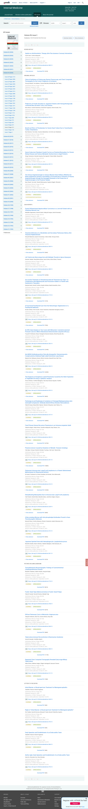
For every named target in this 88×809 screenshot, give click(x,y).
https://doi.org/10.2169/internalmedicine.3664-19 (40, 744)
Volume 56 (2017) (8, 143)
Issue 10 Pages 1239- (10, 110)
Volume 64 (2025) (8, 55)
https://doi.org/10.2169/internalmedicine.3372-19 (40, 531)
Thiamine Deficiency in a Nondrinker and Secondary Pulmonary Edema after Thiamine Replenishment (48, 234)
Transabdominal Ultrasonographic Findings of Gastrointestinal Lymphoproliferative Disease (44, 568)
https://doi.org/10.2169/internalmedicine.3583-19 (40, 437)
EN (79, 2)
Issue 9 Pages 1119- (10, 113)
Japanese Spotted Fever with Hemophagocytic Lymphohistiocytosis (46, 541)
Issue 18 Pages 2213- (10, 91)
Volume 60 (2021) (8, 69)
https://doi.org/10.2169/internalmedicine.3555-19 (40, 117)
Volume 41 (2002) (8, 195)
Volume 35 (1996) (8, 215)
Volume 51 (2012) (8, 160)
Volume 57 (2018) (8, 140)
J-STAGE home (7, 18)
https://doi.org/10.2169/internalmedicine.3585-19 (40, 246)
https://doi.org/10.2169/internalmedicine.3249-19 (40, 699)
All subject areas (8, 799)
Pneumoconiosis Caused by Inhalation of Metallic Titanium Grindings (46, 448)
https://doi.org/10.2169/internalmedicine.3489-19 (40, 269)
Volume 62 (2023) (8, 62)
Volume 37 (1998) (8, 208)
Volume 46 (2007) (8, 177)
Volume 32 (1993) (8, 226)
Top (42, 791)
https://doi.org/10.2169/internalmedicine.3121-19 (40, 673)
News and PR (34, 2)
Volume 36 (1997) (8, 212)
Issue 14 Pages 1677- (10, 101)
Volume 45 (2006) (8, 181)
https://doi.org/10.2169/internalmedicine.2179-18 (40, 295)
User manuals (57, 797)
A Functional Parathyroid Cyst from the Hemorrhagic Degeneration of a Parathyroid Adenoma (47, 306)
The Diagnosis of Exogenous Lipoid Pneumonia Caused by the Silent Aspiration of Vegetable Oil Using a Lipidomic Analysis (49, 377)
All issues (37, 14)
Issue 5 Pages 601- (9, 122)
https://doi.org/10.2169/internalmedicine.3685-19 (40, 65)
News (39, 797)
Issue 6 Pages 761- (9, 120)
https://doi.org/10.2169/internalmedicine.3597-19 (40, 164)
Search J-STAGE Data (10, 806)
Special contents (42, 802)
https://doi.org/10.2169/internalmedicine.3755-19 (40, 767)
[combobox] (55, 23)
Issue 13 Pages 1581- (10, 103)
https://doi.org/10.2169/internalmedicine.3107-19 (40, 414)
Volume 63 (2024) (8, 59)
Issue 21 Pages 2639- (10, 84)
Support (42, 2)
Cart (74, 2)
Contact (56, 804)
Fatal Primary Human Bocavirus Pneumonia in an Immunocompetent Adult (48, 425)
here (83, 806)
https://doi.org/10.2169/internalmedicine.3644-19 (40, 626)
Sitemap (56, 806)
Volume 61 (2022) (8, 66)
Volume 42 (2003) (8, 191)
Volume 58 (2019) (8, 136)
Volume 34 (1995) (8, 219)
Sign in (70, 2)
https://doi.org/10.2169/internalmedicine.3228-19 (40, 506)
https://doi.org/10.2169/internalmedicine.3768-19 (40, 603)
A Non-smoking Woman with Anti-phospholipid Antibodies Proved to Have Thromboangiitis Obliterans (47, 518)
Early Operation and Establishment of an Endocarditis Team (43, 732)
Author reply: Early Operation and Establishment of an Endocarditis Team (47, 755)
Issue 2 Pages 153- (9, 130)
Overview (23, 797)
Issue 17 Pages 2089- (10, 93)
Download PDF (40, 71)
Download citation (68, 38)
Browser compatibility (59, 799)
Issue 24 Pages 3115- (10, 77)
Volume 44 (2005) (8, 184)
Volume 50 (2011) (8, 164)
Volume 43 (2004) (8, 188)
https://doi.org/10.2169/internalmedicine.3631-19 (40, 553)
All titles (6, 797)
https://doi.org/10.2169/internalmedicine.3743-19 (40, 721)
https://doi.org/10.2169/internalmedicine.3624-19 (40, 192)
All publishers (7, 802)
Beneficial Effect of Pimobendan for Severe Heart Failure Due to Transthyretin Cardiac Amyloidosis (48, 129)
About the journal (48, 14)
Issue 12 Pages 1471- (10, 105)
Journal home (8, 14)
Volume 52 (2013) (8, 157)
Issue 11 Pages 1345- (10, 108)
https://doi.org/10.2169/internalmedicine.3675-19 (40, 141)
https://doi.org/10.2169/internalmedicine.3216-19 (40, 484)
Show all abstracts (79, 38)
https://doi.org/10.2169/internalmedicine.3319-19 (40, 319)
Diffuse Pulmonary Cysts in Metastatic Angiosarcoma (41, 614)
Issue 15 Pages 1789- (10, 98)
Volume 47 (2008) (8, 174)
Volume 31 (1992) (8, 229)
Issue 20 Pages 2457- (10, 86)
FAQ (55, 802)
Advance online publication (23, 14)
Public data (23, 802)
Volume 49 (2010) (8, 167)
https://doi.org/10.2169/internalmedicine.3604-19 (40, 366)
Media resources (42, 804)
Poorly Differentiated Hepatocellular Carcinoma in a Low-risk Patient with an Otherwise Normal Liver (48, 209)
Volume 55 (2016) (8, 146)
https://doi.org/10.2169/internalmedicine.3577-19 (40, 222)
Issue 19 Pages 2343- (10, 89)
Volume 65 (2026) (8, 52)
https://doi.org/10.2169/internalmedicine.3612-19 (40, 93)
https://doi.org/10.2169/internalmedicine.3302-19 (40, 343)
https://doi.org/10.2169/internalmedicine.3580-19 (40, 649)
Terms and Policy (25, 804)
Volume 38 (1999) (8, 205)
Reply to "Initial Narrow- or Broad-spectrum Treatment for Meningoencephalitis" (49, 710)
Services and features (26, 799)
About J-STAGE (23, 2)
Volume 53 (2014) (8, 153)
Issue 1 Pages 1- (9, 132)
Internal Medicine (16, 18)
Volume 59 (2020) (8, 73)
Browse (14, 2)
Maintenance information (44, 799)
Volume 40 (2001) (8, 198)
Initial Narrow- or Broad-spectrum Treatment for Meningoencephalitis (46, 687)
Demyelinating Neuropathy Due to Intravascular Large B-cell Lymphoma (47, 495)
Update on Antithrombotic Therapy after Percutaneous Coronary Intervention (48, 53)
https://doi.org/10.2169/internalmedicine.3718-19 (40, 581)
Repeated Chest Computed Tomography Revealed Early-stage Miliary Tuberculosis (46, 660)
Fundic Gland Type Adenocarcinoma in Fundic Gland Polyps (43, 592)
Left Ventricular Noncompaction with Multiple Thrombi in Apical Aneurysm (48, 257)
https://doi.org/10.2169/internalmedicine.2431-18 (40, 460)
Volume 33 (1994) (8, 222)
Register (75, 803)
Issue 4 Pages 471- (9, 125)
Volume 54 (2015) (8, 150)
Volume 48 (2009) (8, 171)
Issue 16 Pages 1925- (10, 96)
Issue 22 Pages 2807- (10, 81)
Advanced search (34, 26)
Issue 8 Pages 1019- (10, 115)
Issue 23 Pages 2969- (10, 79)
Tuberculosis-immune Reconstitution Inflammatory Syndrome (44, 637)
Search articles (7, 804)
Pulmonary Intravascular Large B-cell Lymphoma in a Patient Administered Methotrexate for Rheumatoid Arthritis (48, 471)
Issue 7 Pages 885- (9, 117)
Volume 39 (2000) (8, 201)
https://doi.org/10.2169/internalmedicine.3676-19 (40, 390)
